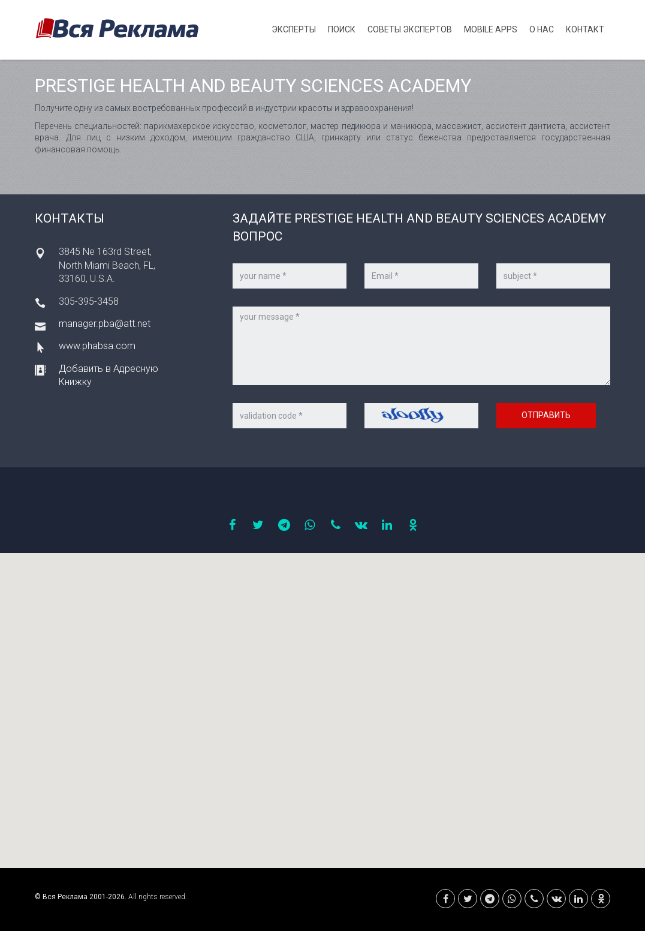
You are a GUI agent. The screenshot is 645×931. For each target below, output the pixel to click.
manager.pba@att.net (104, 323)
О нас (541, 29)
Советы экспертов (409, 29)
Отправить (546, 415)
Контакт (585, 29)
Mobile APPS (490, 29)
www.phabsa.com (97, 346)
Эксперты (294, 29)
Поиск (341, 29)
